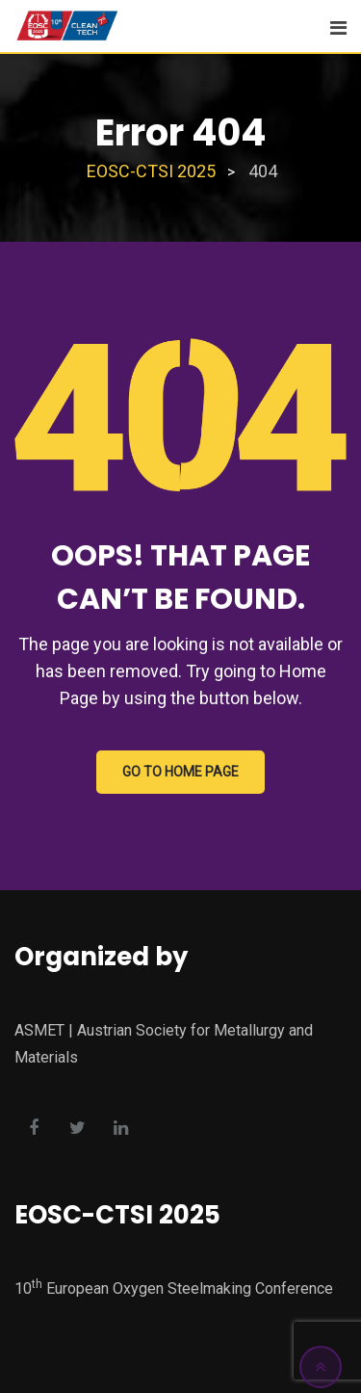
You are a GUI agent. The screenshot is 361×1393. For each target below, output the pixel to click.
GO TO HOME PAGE (180, 771)
